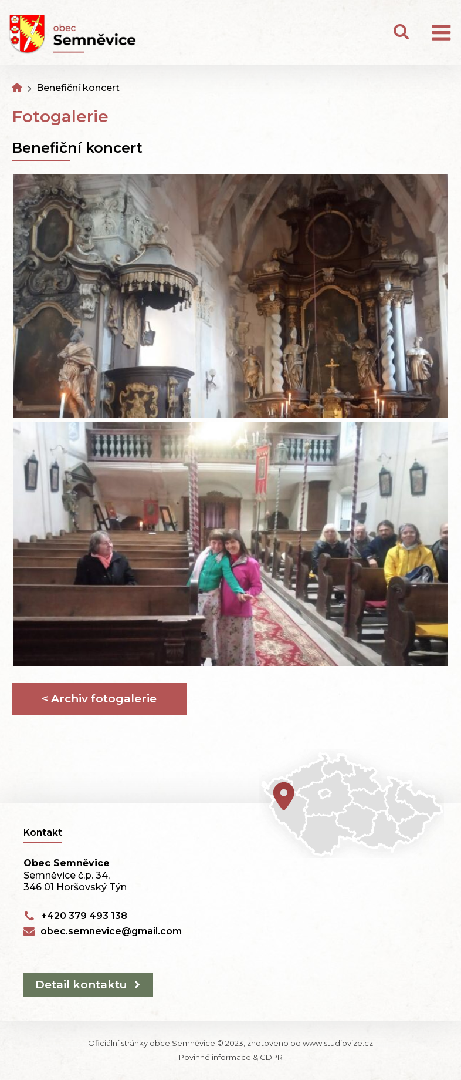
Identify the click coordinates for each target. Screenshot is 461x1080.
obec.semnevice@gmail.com (111, 931)
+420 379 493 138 (84, 915)
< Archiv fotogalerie (99, 698)
